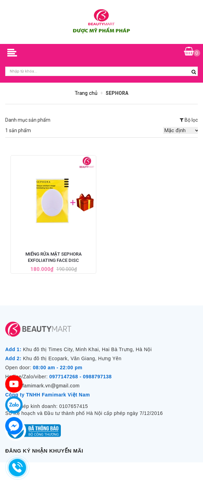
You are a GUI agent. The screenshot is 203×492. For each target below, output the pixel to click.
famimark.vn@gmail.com (51, 385)
